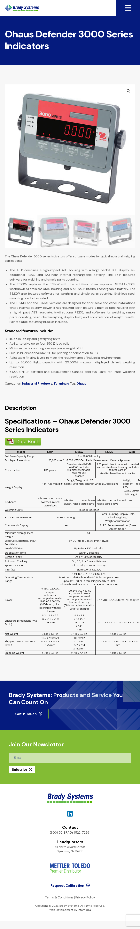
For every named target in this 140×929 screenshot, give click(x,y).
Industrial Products (37, 383)
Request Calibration (67, 885)
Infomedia (84, 910)
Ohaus (81, 383)
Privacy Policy (85, 897)
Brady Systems (22, 8)
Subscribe (19, 769)
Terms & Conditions (59, 897)
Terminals (61, 383)
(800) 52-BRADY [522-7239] (70, 832)
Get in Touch (26, 714)
